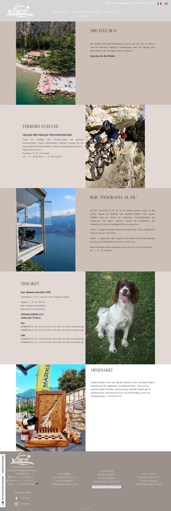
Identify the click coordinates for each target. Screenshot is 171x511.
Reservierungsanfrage (119, 3)
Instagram (25, 503)
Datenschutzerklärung (100, 487)
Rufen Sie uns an (144, 3)
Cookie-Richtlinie (114, 487)
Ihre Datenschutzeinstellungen (3, 491)
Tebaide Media (87, 508)
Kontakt (85, 16)
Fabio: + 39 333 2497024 (23, 477)
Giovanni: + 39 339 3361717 (22, 480)
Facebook (25, 498)
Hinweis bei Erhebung (3, 464)
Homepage (60, 12)
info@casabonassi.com (22, 467)
